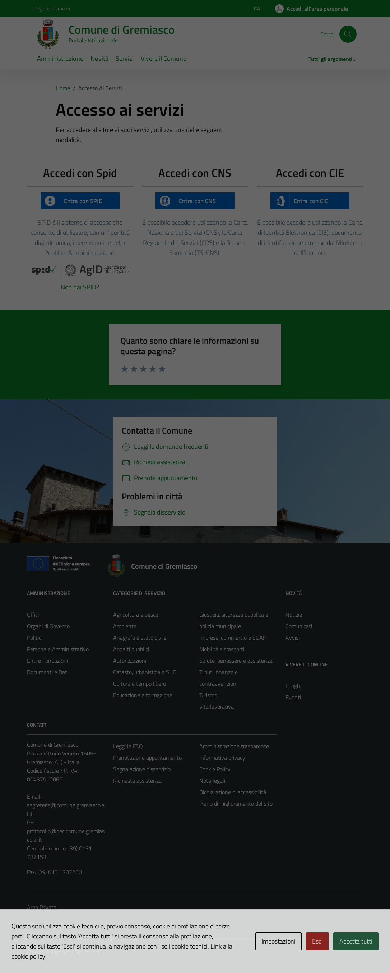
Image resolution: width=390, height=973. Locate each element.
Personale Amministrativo (58, 649)
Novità (99, 58)
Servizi (125, 58)
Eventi (293, 697)
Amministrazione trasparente (234, 746)
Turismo (208, 695)
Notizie (293, 614)
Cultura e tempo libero (139, 683)
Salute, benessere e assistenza (236, 660)
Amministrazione (60, 58)
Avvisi (292, 637)
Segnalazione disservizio (142, 769)
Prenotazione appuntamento (147, 757)
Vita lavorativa (216, 706)
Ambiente (124, 626)
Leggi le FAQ (128, 746)
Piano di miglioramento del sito (236, 803)
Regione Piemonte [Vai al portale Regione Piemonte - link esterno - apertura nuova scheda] (52, 8)
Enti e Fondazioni (47, 660)
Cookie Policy (215, 769)
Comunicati (298, 626)
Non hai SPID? (80, 287)
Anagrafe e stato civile (140, 637)
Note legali (212, 780)
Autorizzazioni (129, 660)
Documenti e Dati (47, 672)
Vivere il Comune (163, 58)
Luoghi (293, 685)
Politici (34, 637)
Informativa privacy (222, 757)
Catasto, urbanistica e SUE (144, 672)
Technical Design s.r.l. (76, 952)
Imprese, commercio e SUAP (232, 637)
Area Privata (41, 907)
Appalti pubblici (131, 649)
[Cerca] (348, 34)
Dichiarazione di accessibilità (232, 792)
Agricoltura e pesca (135, 614)
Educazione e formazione (142, 695)
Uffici (33, 614)
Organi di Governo (48, 626)
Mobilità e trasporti (221, 649)
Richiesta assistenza (137, 780)
